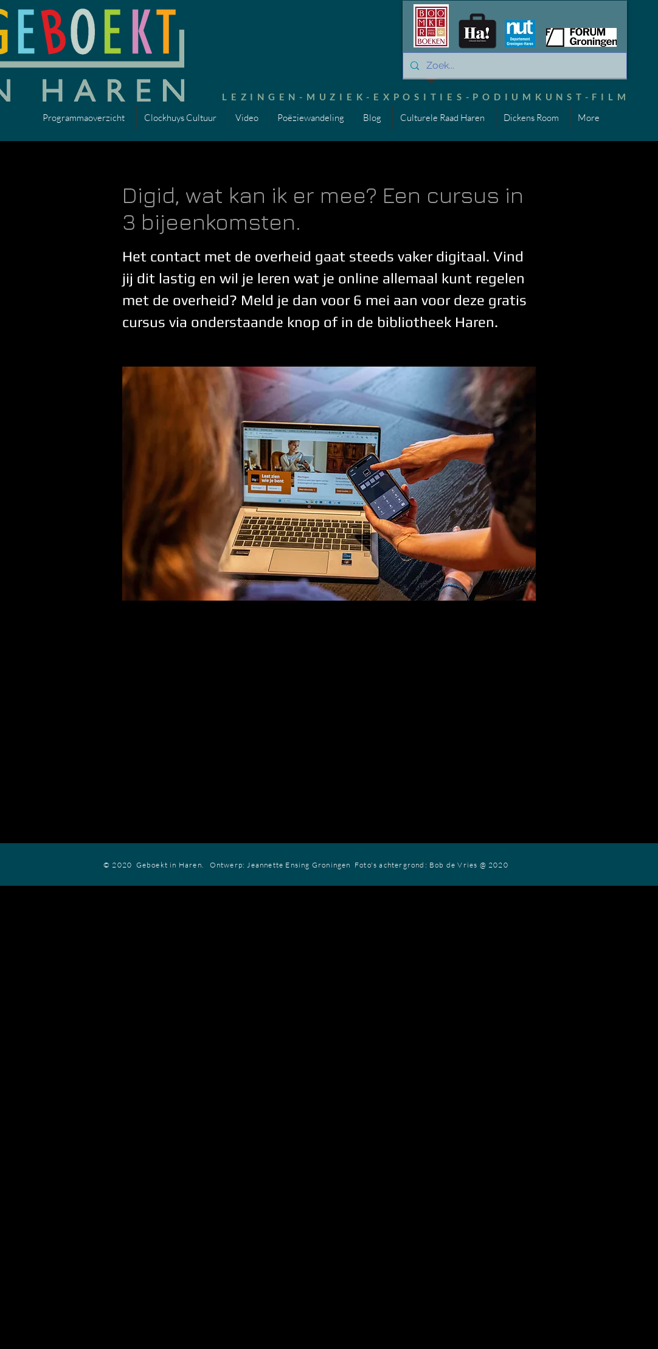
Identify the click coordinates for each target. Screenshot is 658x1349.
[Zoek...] (513, 66)
